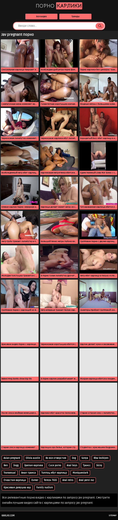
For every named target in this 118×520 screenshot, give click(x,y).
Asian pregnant (12, 458)
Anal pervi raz (86, 480)
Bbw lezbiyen (101, 458)
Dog (74, 458)
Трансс (87, 465)
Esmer (34, 480)
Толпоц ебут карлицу (54, 472)
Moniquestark (80, 472)
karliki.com (8, 515)
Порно (59, 5)
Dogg (16, 465)
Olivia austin (33, 458)
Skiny (99, 465)
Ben (6, 465)
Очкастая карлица (15, 480)
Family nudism (44, 487)
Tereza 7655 (50, 480)
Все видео (41, 16)
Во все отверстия (55, 458)
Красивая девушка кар (17, 487)
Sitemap (112, 515)
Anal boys (72, 465)
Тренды (75, 16)
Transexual (10, 472)
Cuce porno (55, 465)
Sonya (84, 458)
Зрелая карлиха (33, 465)
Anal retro (67, 480)
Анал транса (28, 472)
